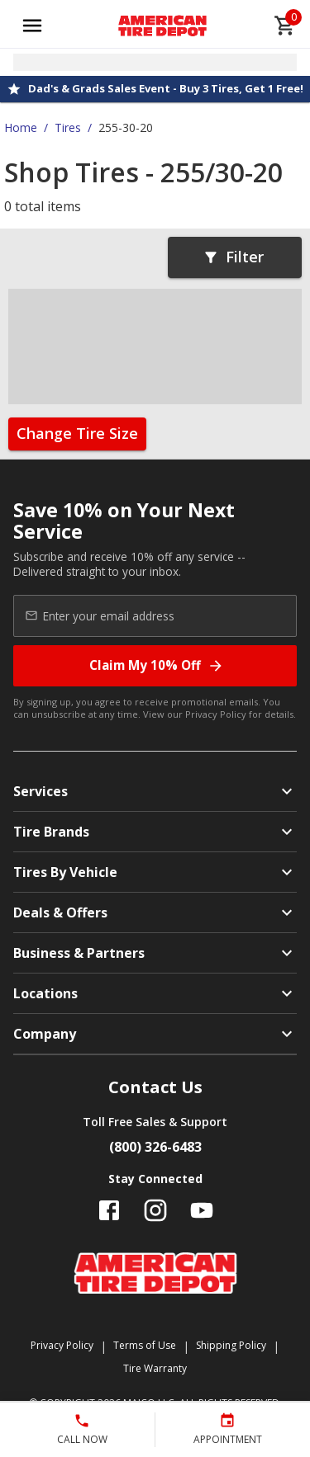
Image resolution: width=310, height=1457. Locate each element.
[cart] (285, 25)
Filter (233, 256)
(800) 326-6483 (155, 1147)
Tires (68, 127)
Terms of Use (144, 1345)
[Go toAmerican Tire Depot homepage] (162, 25)
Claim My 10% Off (156, 665)
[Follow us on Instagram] (155, 1210)
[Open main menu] (32, 26)
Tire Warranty (155, 1368)
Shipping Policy (231, 1345)
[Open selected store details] (155, 62)
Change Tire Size (77, 433)
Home (20, 127)
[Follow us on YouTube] (201, 1210)
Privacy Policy (215, 714)
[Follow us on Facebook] (109, 1210)
